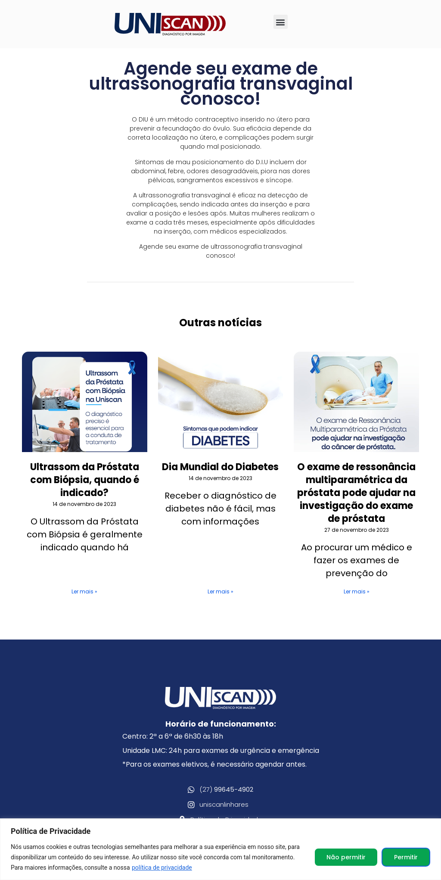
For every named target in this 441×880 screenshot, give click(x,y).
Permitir (406, 857)
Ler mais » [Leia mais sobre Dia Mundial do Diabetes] (220, 591)
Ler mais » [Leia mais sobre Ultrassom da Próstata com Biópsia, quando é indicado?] (84, 591)
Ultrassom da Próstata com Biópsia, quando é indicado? (84, 479)
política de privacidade (162, 867)
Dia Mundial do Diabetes (220, 467)
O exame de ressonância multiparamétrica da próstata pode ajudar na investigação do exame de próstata (356, 492)
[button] (280, 22)
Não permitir (346, 857)
